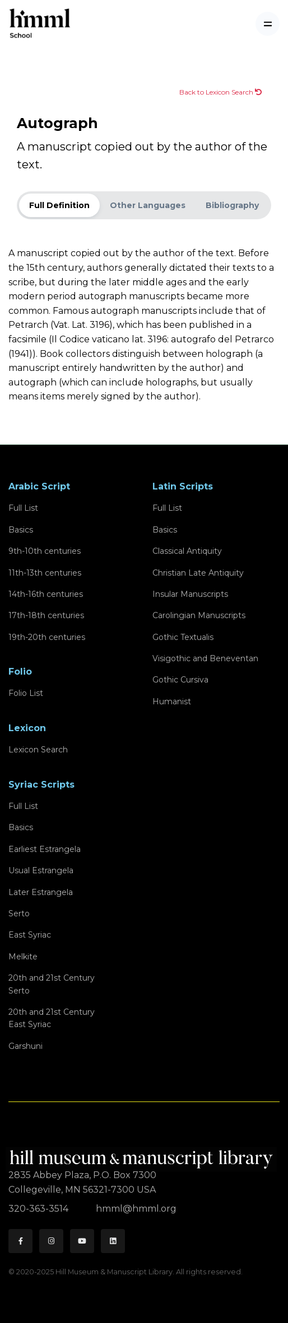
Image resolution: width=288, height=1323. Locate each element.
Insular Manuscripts (190, 594)
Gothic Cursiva (180, 680)
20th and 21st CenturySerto (51, 984)
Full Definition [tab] (59, 205)
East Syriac (29, 935)
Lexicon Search (38, 750)
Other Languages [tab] (147, 205)
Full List (23, 508)
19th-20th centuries (46, 637)
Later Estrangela (40, 892)
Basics (20, 530)
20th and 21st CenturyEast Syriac (51, 1018)
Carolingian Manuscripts (198, 615)
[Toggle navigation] (268, 24)
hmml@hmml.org (136, 1208)
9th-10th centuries (44, 551)
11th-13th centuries (44, 573)
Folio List (25, 693)
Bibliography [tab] (232, 205)
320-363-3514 (39, 1208)
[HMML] (142, 1154)
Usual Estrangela (40, 870)
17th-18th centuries (46, 615)
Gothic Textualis (182, 637)
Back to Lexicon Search (220, 92)
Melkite (23, 957)
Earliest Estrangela (44, 849)
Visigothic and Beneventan (205, 658)
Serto (19, 913)
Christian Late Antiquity (198, 573)
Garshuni (25, 1046)
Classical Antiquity (187, 551)
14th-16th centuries (45, 594)
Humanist (171, 701)
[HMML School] (39, 23)
